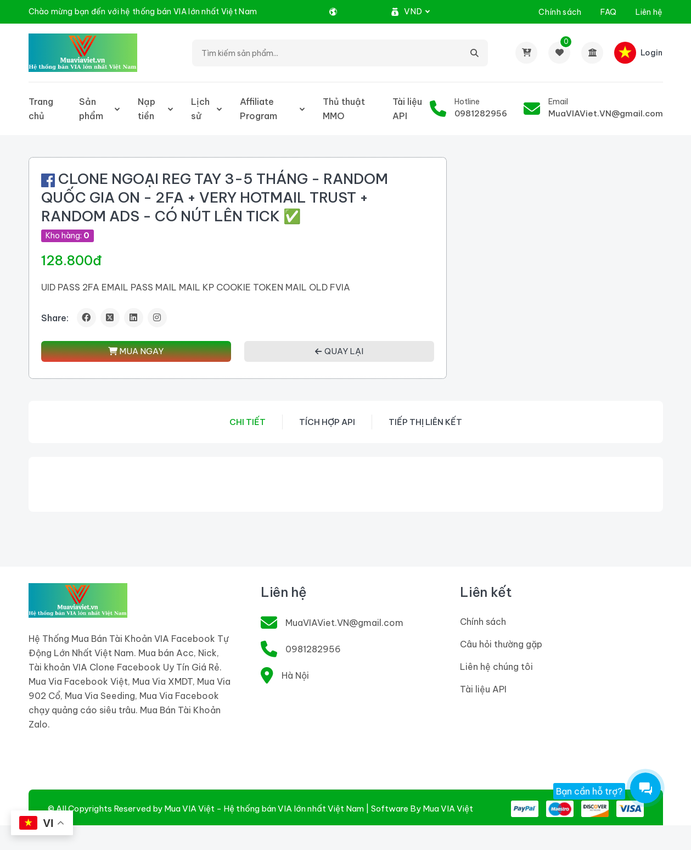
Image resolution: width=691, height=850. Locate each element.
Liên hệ (649, 12)
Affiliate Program (258, 108)
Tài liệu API (407, 108)
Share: (55, 317)
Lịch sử (200, 108)
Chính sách (559, 12)
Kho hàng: (67, 236)
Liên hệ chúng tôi (496, 666)
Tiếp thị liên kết (425, 422)
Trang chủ (41, 108)
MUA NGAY (136, 351)
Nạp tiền (146, 108)
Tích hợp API (327, 422)
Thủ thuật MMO (344, 108)
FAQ (608, 12)
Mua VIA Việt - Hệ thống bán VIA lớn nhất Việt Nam (264, 808)
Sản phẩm (91, 108)
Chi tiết (247, 422)
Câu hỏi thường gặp (501, 644)
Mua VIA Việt (448, 808)
